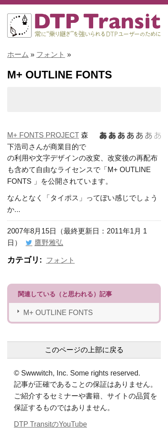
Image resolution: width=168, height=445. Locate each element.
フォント (50, 54)
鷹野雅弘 (48, 242)
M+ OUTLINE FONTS (58, 312)
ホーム (18, 54)
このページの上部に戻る (84, 350)
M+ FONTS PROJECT (43, 135)
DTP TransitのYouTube (50, 424)
